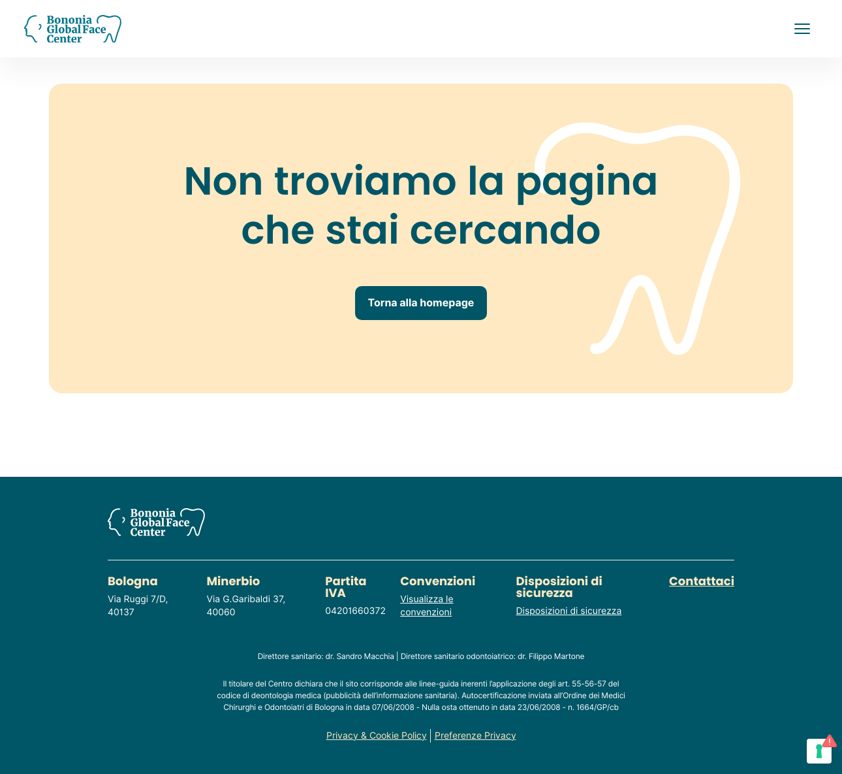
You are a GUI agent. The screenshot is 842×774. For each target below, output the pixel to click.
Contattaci (701, 582)
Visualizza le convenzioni (426, 606)
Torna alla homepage (421, 303)
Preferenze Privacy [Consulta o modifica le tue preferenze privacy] (475, 735)
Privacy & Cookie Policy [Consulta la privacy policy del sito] (376, 735)
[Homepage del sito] (72, 29)
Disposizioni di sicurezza (569, 611)
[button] (802, 28)
